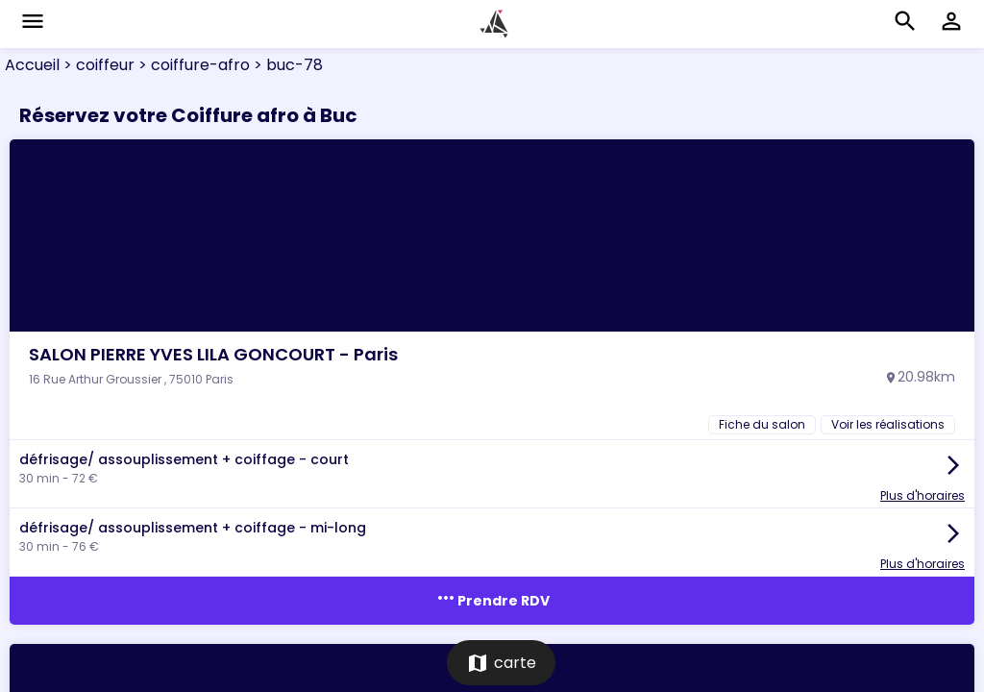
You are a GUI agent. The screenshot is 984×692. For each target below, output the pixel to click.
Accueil (32, 65)
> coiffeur (97, 65)
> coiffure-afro (192, 65)
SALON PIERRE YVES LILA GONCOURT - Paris (213, 354)
